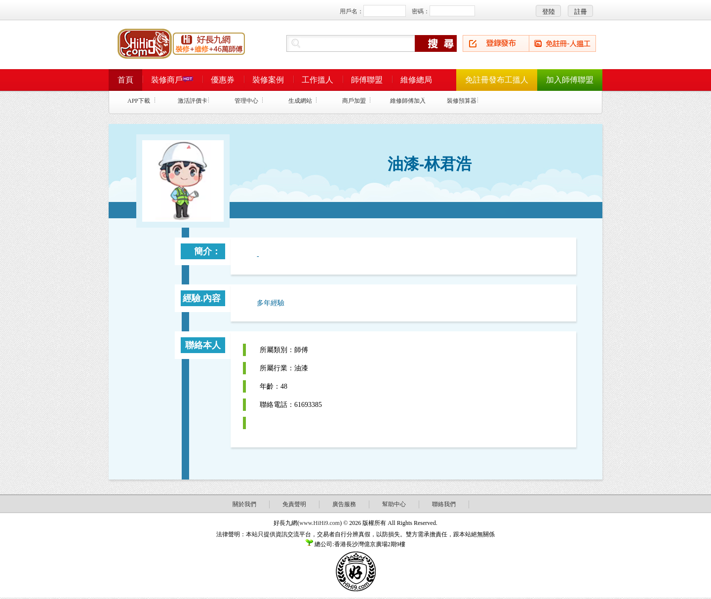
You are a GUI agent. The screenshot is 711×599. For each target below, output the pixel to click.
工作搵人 (317, 80)
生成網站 (300, 100)
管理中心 (246, 100)
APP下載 (138, 100)
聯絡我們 (444, 504)
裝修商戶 (172, 80)
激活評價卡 (192, 100)
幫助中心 (394, 504)
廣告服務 (344, 504)
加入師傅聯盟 (569, 80)
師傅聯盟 (367, 80)
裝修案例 (268, 80)
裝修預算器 (461, 100)
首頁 (125, 80)
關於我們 (244, 504)
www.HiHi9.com (319, 522)
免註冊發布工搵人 (496, 80)
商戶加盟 (354, 100)
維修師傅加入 (408, 100)
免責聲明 (294, 504)
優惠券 (223, 80)
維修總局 (416, 80)
